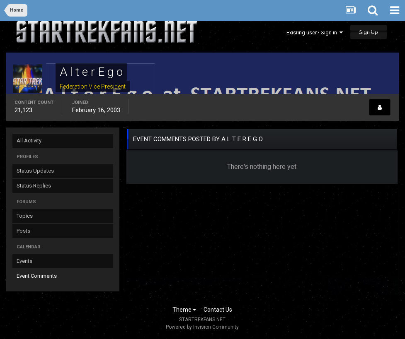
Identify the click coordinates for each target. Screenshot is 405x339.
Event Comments (37, 276)
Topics (25, 216)
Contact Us (218, 309)
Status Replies (34, 186)
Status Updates (35, 171)
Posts (23, 231)
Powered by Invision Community (202, 327)
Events (24, 261)
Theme (184, 309)
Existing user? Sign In (314, 32)
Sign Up (368, 32)
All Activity (29, 140)
